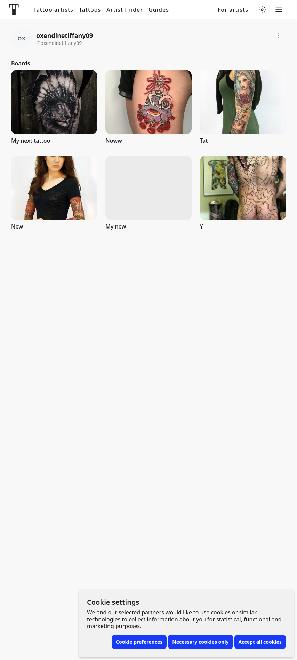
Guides (158, 10)
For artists (233, 10)
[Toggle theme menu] (262, 9)
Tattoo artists (53, 10)
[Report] (278, 35)
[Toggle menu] (279, 9)
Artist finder (124, 10)
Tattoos (90, 10)
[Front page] (14, 9)
